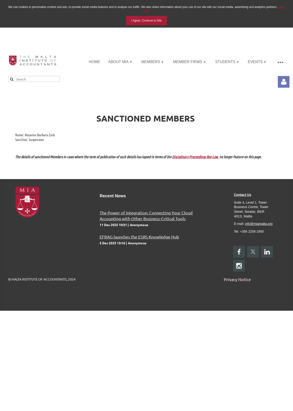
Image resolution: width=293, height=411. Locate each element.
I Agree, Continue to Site (146, 20)
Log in (283, 82)
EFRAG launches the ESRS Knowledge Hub (139, 236)
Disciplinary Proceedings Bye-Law (195, 157)
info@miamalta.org (259, 224)
